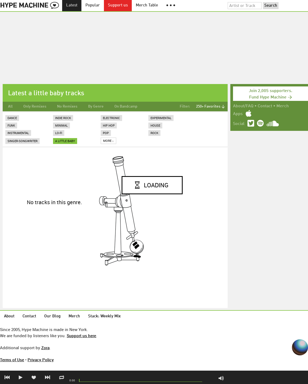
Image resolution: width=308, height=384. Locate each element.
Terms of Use (12, 359)
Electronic (111, 118)
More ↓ (108, 141)
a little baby (65, 141)
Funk (11, 125)
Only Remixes (34, 106)
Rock (154, 133)
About (9, 316)
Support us (118, 5)
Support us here (81, 335)
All (10, 106)
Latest (71, 5)
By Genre (96, 106)
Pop (106, 133)
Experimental (161, 118)
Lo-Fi (58, 133)
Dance (12, 118)
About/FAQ (243, 106)
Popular (92, 5)
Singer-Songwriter (22, 141)
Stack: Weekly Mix (104, 316)
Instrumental (18, 133)
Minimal (61, 125)
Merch (282, 106)
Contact (265, 106)
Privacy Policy (41, 359)
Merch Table (147, 5)
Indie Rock (63, 118)
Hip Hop (109, 125)
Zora (45, 347)
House (155, 125)
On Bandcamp (125, 106)
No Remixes (67, 106)
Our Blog (52, 316)
